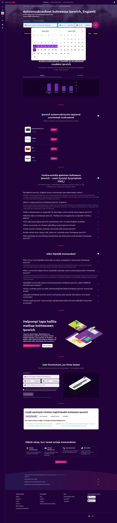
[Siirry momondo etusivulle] (10, 2)
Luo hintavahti (89, 452)
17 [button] (34, 49)
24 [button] (34, 53)
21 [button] (48, 49)
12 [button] (41, 46)
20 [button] (45, 49)
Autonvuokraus (26, 6)
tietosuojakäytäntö (47, 397)
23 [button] (56, 49)
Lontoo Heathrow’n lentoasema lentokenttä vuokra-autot (39, 423)
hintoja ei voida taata (60, 474)
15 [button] (52, 46)
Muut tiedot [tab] (80, 75)
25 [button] (38, 53)
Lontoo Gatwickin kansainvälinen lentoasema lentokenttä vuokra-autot (78, 423)
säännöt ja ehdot (39, 397)
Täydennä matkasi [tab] (55, 416)
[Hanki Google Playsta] (92, 497)
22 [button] (52, 49)
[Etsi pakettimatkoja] (2, 16)
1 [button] (52, 39)
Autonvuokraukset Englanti (52, 6)
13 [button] (45, 46)
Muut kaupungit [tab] (43, 416)
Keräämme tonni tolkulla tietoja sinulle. (62, 482)
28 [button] (49, 53)
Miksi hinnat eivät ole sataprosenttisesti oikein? (62, 484)
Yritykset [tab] (42, 75)
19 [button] (41, 49)
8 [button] (52, 42)
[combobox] (27, 21)
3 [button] (34, 42)
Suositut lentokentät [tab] (31, 416)
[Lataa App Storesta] (92, 500)
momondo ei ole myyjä (62, 479)
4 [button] (38, 42)
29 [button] (52, 53)
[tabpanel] (61, 89)
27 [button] (45, 53)
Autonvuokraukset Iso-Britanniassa (38, 6)
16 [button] (56, 46)
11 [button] (38, 46)
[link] (54, 129)
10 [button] (34, 46)
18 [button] (38, 49)
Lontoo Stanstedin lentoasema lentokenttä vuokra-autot (38, 425)
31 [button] (34, 57)
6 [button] (45, 42)
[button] (2, 2)
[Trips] (2, 20)
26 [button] (41, 53)
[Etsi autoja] (2, 13)
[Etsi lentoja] (2, 6)
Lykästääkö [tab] (65, 416)
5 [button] (41, 42)
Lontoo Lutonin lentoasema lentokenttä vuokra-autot (74, 425)
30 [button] (56, 53)
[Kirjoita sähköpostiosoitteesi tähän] (42, 385)
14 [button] (48, 46)
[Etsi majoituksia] (2, 9)
